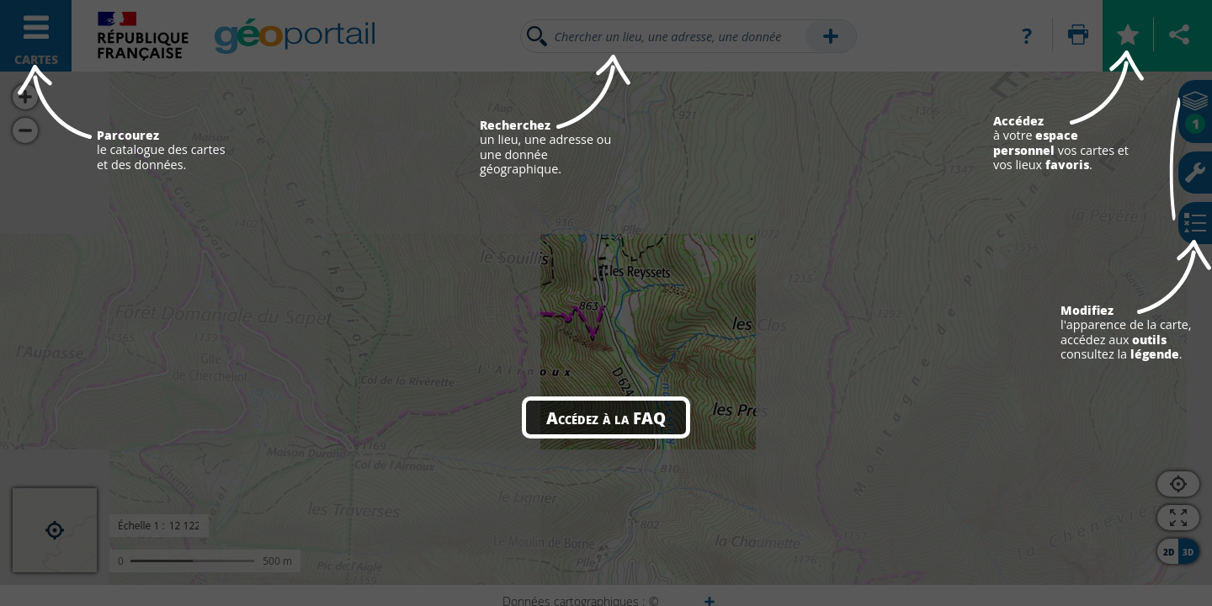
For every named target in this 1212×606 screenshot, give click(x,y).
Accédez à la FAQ (606, 417)
